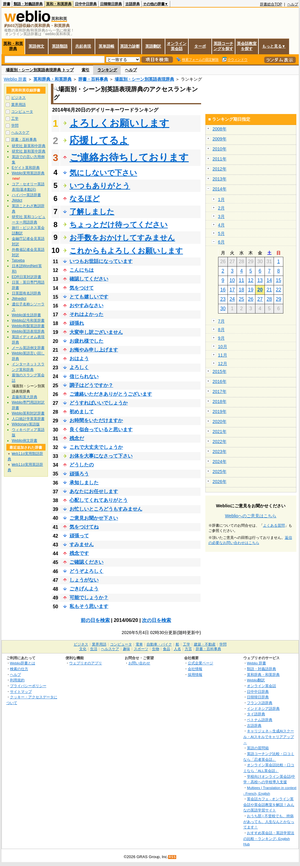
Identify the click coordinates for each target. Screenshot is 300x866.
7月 (221, 321)
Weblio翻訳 (256, 680)
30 (223, 308)
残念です (79, 553)
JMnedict (19, 299)
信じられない (84, 376)
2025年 (220, 471)
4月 (221, 225)
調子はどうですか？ (91, 385)
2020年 (220, 421)
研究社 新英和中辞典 (29, 146)
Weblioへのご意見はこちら (251, 515)
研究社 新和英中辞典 (29, 151)
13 (260, 280)
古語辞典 (132, 4)
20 (260, 289)
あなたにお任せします (93, 491)
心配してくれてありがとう (98, 500)
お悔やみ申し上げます (93, 349)
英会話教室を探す (247, 46)
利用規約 (17, 680)
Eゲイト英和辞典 (26, 168)
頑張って (79, 535)
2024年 (220, 461)
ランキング (107, 70)
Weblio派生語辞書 (26, 315)
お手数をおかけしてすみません (122, 237)
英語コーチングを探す (223, 46)
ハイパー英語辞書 (26, 195)
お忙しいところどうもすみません (105, 509)
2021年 (220, 431)
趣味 (126, 649)
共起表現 (83, 46)
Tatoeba (18, 260)
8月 (221, 329)
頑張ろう (79, 473)
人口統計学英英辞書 (28, 419)
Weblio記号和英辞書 (28, 320)
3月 (221, 216)
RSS (172, 857)
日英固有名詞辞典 (26, 293)
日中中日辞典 (86, 4)
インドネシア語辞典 (263, 708)
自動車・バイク (159, 644)
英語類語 (60, 46)
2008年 (220, 128)
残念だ (76, 438)
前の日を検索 (95, 620)
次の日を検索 (156, 620)
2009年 (220, 138)
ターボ (200, 46)
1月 (221, 199)
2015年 (220, 371)
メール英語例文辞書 (28, 348)
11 (241, 280)
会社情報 (195, 669)
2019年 (220, 411)
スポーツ (141, 649)
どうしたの (81, 464)
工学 (15, 118)
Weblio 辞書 (15, 79)
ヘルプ (292, 4)
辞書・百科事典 (93, 79)
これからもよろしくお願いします (126, 251)
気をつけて (81, 287)
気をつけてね (84, 526)
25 (241, 299)
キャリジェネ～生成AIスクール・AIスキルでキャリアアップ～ (268, 736)
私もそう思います (88, 606)
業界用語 (18, 104)
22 (278, 289)
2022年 (220, 441)
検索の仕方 (19, 669)
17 (232, 289)
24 (232, 299)
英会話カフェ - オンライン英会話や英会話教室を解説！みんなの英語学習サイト (268, 804)
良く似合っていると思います (101, 429)
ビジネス (18, 98)
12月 (222, 363)
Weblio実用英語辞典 (28, 173)
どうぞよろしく (86, 571)
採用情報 (195, 674)
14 (269, 280)
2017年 (220, 391)
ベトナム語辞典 (259, 720)
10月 (222, 346)
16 (223, 289)
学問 (15, 125)
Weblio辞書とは (22, 663)
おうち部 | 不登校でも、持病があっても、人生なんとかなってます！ (268, 821)
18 (241, 289)
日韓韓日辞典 (111, 4)
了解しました (91, 211)
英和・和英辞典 (59, 4)
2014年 (220, 188)
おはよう (79, 358)
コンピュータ (22, 111)
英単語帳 (106, 46)
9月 (221, 338)
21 (269, 289)
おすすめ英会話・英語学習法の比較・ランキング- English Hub (268, 838)
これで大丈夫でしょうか (96, 447)
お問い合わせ (139, 663)
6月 (221, 242)
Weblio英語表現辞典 (28, 331)
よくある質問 (274, 525)
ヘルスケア (20, 132)
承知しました (84, 482)
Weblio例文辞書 (24, 440)
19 (251, 289)
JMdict (17, 200)
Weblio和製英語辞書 (28, 326)
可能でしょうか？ (88, 597)
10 (232, 280)
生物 (155, 649)
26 (251, 299)
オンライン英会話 (177, 46)
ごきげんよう (84, 588)
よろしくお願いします (119, 123)
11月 (222, 355)
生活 (93, 649)
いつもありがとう (99, 186)
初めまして (81, 411)
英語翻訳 (153, 46)
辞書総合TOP (271, 4)
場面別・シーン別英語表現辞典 (144, 79)
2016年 (220, 381)
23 (223, 299)
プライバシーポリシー (28, 686)
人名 (177, 649)
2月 (221, 208)
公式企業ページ (200, 663)
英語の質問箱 (258, 748)
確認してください (88, 278)
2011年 (220, 158)
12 (251, 280)
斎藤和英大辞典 (24, 397)
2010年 (220, 148)
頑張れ (76, 323)
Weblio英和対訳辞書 (28, 413)
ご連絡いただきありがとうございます (110, 394)
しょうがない (84, 579)
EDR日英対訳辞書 (26, 277)
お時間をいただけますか (96, 420)
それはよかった (86, 314)
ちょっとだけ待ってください (118, 224)
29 (278, 299)
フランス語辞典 (259, 703)
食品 (166, 649)
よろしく (79, 367)
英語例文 (36, 46)
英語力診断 (130, 46)
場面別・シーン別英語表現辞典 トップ (40, 70)
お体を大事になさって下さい (101, 455)
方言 (188, 649)
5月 (221, 233)
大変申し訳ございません (96, 332)
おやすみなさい (86, 305)
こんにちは (81, 270)
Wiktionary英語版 (26, 424)
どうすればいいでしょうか (98, 402)
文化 (82, 649)
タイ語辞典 (256, 714)
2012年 (220, 168)
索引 (85, 70)
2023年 (220, 451)
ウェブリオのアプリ (85, 663)
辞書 (6, 4)
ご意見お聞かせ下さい (93, 518)
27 (260, 299)
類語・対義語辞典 (28, 4)
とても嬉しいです (88, 296)
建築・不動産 (205, 644)
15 (278, 280)
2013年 (220, 178)
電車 (139, 644)
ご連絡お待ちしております (129, 157)
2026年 (220, 481)
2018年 (220, 401)
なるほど (84, 198)
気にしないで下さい (103, 173)
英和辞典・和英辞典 (52, 79)
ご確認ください (86, 562)
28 (269, 299)
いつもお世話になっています (101, 261)
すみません (81, 544)
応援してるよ (99, 140)
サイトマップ (21, 691)
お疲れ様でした (86, 341)
